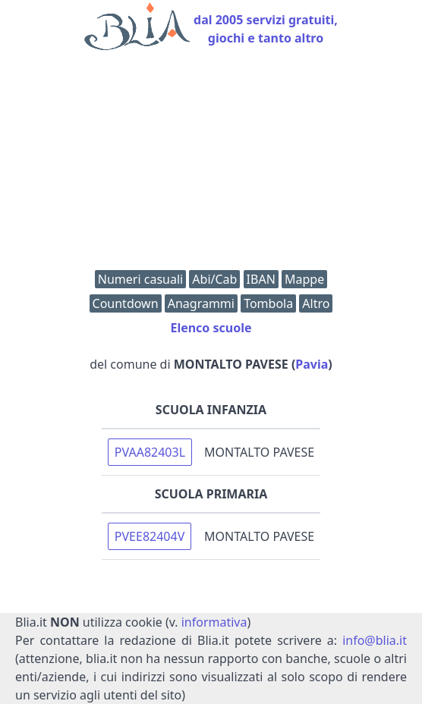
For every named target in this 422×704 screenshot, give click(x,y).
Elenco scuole (210, 327)
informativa (214, 622)
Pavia (311, 364)
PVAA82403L (150, 452)
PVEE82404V (149, 536)
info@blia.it (374, 640)
